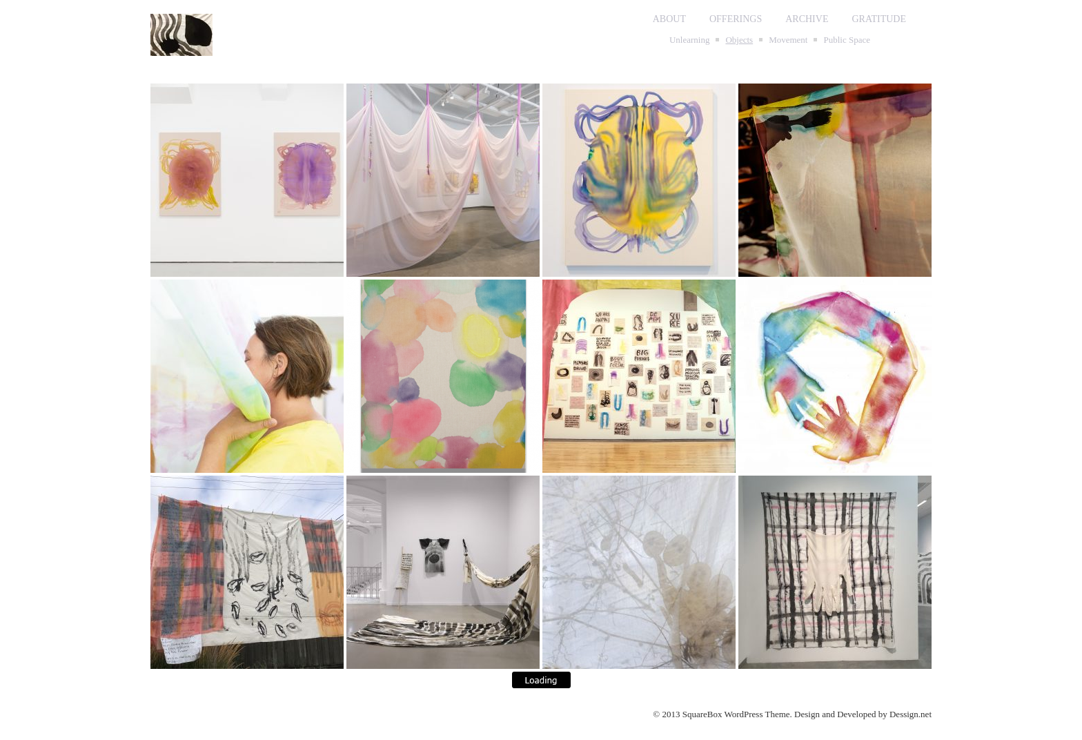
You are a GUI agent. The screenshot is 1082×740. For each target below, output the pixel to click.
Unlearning (689, 40)
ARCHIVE (806, 19)
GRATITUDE (879, 19)
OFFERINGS (735, 19)
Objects (739, 40)
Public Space (846, 40)
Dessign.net (910, 714)
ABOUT (669, 19)
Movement (788, 40)
